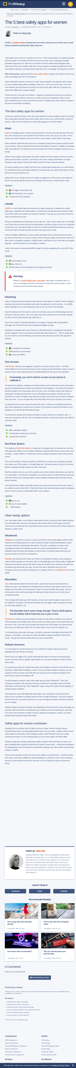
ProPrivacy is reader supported (15, 14)
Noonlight (8, 559)
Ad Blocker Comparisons (13, 1052)
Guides (44, 1036)
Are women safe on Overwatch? (19, 951)
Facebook (15, 891)
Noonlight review (61, 570)
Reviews (8, 1059)
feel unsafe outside (41, 74)
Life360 (7, 208)
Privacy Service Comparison (39, 10)
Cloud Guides (45, 1043)
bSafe (7, 133)
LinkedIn (64, 891)
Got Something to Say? (39, 977)
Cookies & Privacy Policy (60, 1065)
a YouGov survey (18, 43)
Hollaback (8, 540)
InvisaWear (9, 619)
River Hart (26, 33)
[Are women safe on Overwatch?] (21, 947)
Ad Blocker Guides (47, 1052)
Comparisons (11, 1036)
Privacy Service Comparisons (14, 1055)
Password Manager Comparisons (16, 1046)
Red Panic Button (23, 448)
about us (21, 1020)
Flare (7, 584)
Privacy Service (14, 10)
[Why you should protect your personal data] (58, 947)
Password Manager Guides (50, 1046)
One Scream (9, 366)
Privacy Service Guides (49, 1055)
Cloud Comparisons (11, 1043)
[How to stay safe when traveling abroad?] (21, 917)
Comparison (25, 10)
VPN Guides (45, 1040)
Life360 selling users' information (33, 281)
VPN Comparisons (11, 1040)
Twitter (39, 891)
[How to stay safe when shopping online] (58, 917)
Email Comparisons (11, 1049)
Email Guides (45, 1049)
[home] (7, 10)
